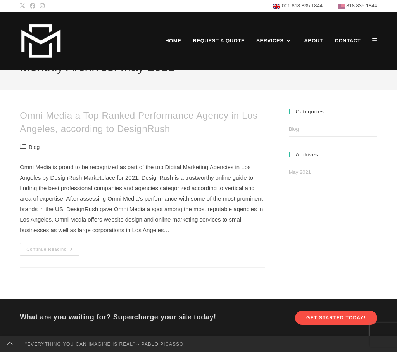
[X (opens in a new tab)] (24, 6)
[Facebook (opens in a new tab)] (33, 6)
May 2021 (300, 172)
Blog (34, 147)
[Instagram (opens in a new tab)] (42, 6)
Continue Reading (52, 251)
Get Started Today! (336, 318)
